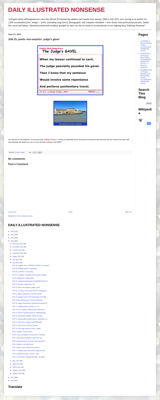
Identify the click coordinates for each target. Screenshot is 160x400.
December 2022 (18, 244)
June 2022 (16, 262)
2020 (12, 380)
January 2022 (17, 373)
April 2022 (16, 364)
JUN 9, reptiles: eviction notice (22, 331)
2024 (12, 234)
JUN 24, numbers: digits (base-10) (23, 284)
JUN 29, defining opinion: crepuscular (24, 268)
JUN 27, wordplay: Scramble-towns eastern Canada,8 (29, 275)
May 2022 (16, 361)
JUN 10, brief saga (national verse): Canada (26, 328)
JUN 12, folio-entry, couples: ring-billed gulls (27, 322)
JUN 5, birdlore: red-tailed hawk (22, 344)
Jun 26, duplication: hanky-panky (23, 278)
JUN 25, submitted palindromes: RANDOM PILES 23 (30, 281)
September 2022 (18, 253)
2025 (12, 231)
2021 (12, 377)
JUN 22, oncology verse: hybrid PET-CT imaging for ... (30, 291)
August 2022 (17, 256)
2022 (12, 241)
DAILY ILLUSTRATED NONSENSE (56, 9)
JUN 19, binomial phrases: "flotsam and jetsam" (27, 300)
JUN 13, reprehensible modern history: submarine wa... (30, 319)
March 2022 (17, 367)
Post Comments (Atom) (24, 216)
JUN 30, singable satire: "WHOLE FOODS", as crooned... (31, 265)
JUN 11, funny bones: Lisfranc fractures (25, 325)
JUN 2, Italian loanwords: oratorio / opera (25, 353)
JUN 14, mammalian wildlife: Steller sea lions (27, 316)
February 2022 (17, 370)
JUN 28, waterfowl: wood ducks (22, 271)
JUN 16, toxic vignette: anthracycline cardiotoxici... (29, 309)
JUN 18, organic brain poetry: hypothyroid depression (29, 303)
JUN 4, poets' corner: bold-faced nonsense (25, 347)
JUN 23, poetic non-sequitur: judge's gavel (26, 287)
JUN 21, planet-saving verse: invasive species (27, 294)
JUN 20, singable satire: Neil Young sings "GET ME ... (30, 297)
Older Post (128, 212)
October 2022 (17, 250)
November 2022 (18, 247)
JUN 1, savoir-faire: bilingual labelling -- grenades (28, 357)
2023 (12, 238)
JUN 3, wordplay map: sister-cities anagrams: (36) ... (29, 350)
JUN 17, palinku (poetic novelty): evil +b (25, 306)
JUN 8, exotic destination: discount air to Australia (28, 335)
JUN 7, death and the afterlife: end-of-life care (27, 338)
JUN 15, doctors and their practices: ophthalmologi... (29, 313)
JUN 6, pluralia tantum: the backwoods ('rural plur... (29, 341)
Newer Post (12, 212)
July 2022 (16, 259)
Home (71, 212)
